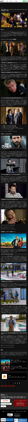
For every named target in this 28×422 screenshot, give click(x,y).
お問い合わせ (21, 411)
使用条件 (17, 411)
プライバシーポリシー (12, 411)
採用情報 (25, 411)
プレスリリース (7, 411)
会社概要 (3, 411)
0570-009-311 (20, 404)
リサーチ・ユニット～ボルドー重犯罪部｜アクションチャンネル (9, 131)
